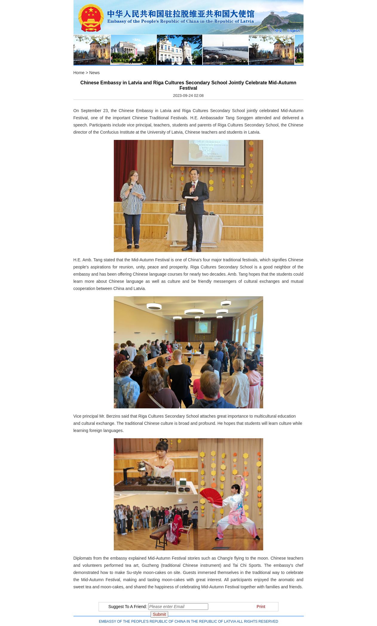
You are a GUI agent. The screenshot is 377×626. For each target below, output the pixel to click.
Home (79, 72)
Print (261, 606)
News (94, 72)
